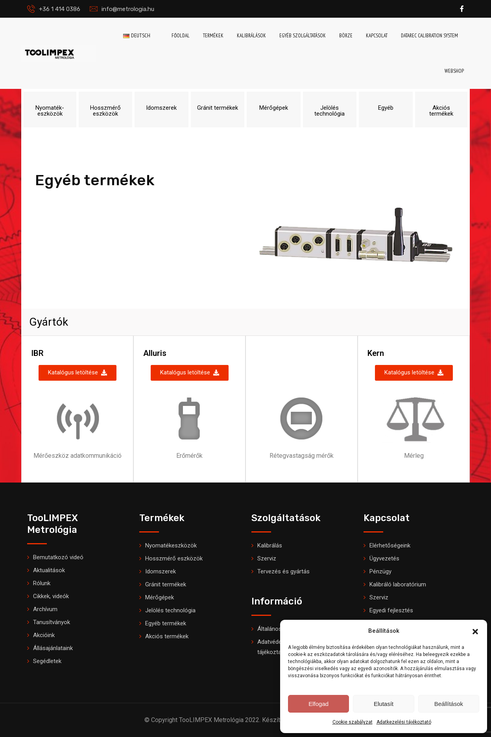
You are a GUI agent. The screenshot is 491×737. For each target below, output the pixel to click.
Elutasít (383, 703)
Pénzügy (380, 571)
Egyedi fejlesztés (391, 610)
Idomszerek (160, 571)
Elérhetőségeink (389, 545)
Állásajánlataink (53, 648)
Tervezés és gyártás (283, 571)
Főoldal (181, 35)
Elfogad (318, 703)
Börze (346, 35)
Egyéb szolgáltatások (302, 35)
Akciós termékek (166, 636)
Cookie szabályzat (352, 722)
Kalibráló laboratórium (397, 584)
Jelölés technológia (170, 610)
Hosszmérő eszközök (174, 558)
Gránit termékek (165, 584)
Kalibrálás (269, 545)
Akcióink (44, 635)
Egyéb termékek (165, 623)
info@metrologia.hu (128, 9)
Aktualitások (49, 570)
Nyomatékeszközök (171, 545)
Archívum (45, 609)
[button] (475, 631)
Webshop (454, 71)
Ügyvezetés (384, 558)
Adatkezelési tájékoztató (404, 722)
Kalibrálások (251, 35)
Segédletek (47, 661)
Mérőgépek (159, 597)
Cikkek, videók (51, 596)
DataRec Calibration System (429, 35)
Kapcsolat (377, 35)
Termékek (213, 35)
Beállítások (448, 703)
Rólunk (41, 583)
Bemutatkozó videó (58, 557)
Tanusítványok (51, 622)
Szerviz (266, 558)
